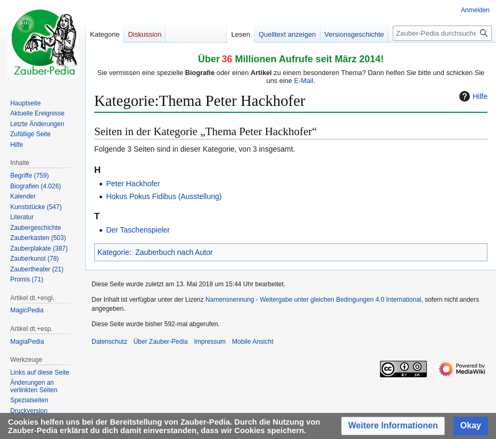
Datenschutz (109, 341)
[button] (393, 426)
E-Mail (303, 81)
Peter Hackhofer (133, 183)
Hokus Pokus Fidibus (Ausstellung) (163, 196)
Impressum (210, 341)
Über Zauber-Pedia (161, 341)
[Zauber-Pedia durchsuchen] (442, 33)
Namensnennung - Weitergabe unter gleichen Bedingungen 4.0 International (313, 299)
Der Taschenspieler (138, 230)
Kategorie (113, 252)
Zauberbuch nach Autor (174, 252)
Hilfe (472, 96)
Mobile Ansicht (252, 341)
